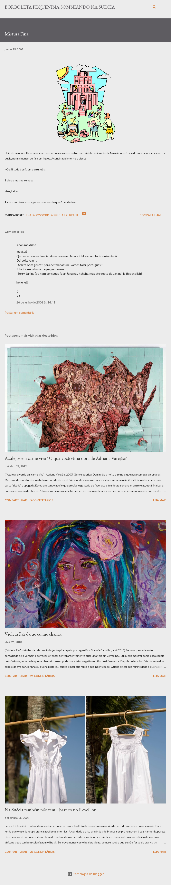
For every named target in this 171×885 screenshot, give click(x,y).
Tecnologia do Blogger (85, 874)
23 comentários (42, 851)
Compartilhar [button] (150, 215)
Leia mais (159, 500)
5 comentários (41, 500)
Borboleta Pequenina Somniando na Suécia (60, 7)
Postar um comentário (19, 312)
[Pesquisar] (154, 7)
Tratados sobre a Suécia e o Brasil (52, 215)
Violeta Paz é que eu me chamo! (33, 634)
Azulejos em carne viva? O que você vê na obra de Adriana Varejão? (66, 458)
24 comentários (42, 676)
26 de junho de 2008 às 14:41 (35, 302)
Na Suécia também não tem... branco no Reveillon (51, 810)
